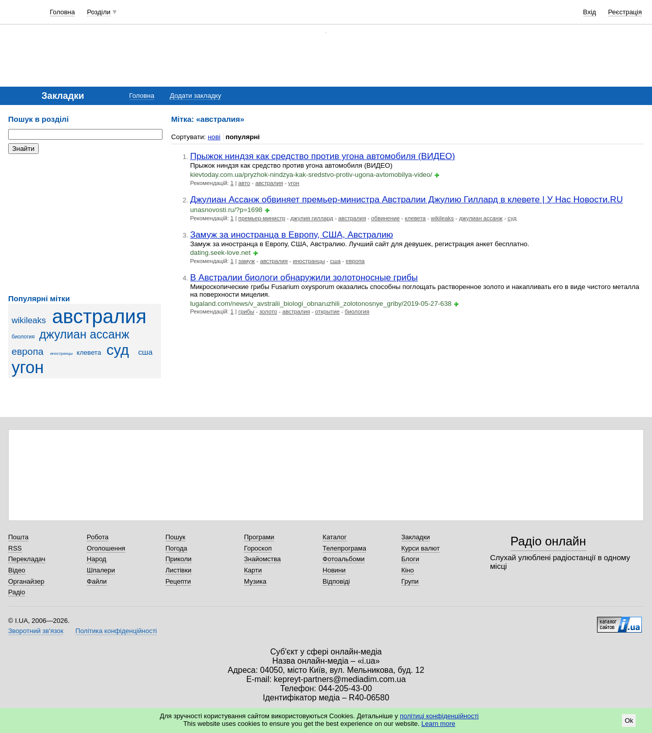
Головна (62, 12)
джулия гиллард (311, 218)
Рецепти (178, 581)
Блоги (410, 559)
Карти (253, 570)
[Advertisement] (84, 224)
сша (145, 352)
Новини (333, 570)
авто (244, 183)
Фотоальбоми (343, 559)
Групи (410, 581)
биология (23, 336)
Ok (628, 720)
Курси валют (420, 548)
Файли (96, 581)
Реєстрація (625, 12)
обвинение (385, 218)
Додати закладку (195, 95)
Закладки (415, 537)
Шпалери (101, 570)
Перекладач (26, 559)
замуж (246, 261)
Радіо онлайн (548, 541)
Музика (255, 581)
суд (117, 350)
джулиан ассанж (84, 334)
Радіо (16, 592)
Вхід (589, 12)
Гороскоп (257, 548)
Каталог (334, 537)
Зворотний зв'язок (35, 631)
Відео (16, 570)
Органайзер (26, 581)
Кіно (407, 570)
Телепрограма (344, 548)
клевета (88, 352)
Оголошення (106, 548)
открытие (327, 311)
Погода (176, 548)
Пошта (18, 537)
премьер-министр (261, 218)
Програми (259, 537)
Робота (97, 537)
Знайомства (262, 559)
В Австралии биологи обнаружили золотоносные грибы (304, 277)
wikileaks (29, 320)
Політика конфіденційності (116, 631)
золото (268, 311)
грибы (246, 311)
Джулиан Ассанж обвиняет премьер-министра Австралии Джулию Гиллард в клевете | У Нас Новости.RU (406, 199)
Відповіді (336, 581)
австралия (99, 316)
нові (214, 137)
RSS (15, 548)
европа (28, 351)
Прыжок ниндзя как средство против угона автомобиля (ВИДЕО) (322, 156)
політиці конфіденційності (439, 716)
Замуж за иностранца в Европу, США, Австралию (291, 234)
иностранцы (61, 353)
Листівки (179, 570)
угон (28, 367)
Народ (96, 559)
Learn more (438, 723)
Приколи (179, 559)
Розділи (99, 12)
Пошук (175, 537)
